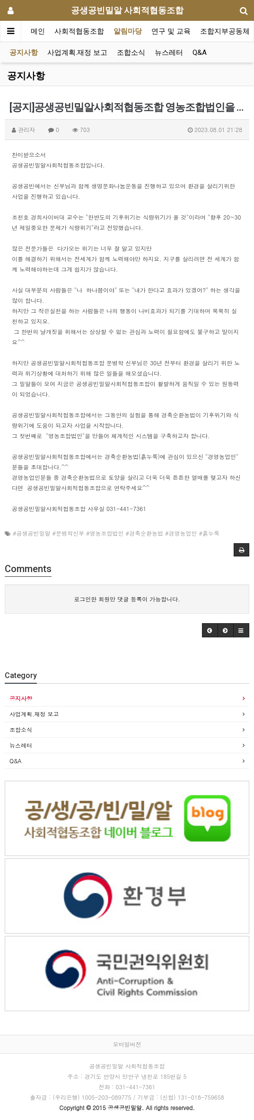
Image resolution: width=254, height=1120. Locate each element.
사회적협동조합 (79, 31)
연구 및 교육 (171, 31)
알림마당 (128, 31)
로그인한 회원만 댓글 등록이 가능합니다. (127, 599)
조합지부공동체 (225, 31)
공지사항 (23, 52)
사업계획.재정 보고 (77, 52)
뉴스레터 (169, 52)
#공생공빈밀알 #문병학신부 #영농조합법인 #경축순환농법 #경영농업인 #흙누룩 (116, 533)
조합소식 (131, 52)
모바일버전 (127, 1044)
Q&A (200, 52)
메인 (38, 31)
